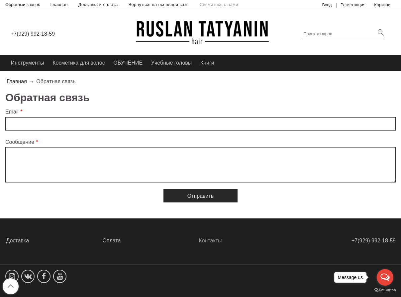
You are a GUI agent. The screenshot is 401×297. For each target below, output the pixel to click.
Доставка (17, 240)
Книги (207, 63)
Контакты (210, 240)
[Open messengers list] (385, 277)
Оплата (111, 240)
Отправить (200, 196)
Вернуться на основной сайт (159, 4)
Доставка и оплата (98, 4)
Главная (59, 4)
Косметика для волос (78, 63)
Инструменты (27, 63)
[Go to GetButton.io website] (385, 290)
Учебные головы (171, 63)
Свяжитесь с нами (219, 4)
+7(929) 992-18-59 (33, 34)
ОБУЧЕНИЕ (128, 63)
